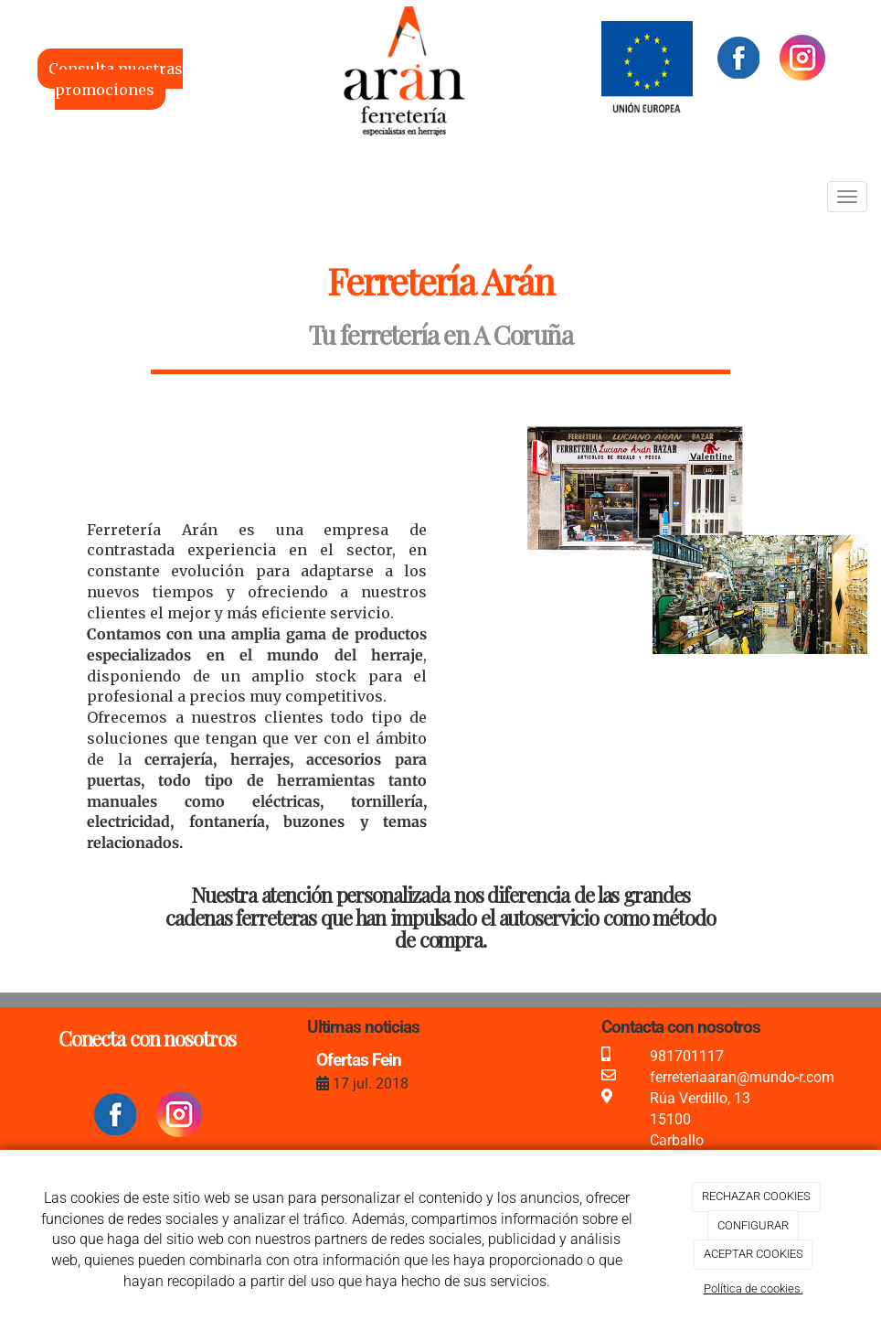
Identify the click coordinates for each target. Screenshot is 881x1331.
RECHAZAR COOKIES (756, 1196)
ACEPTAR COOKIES (753, 1254)
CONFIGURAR (753, 1225)
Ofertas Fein (358, 1059)
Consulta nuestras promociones (115, 79)
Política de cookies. (753, 1288)
